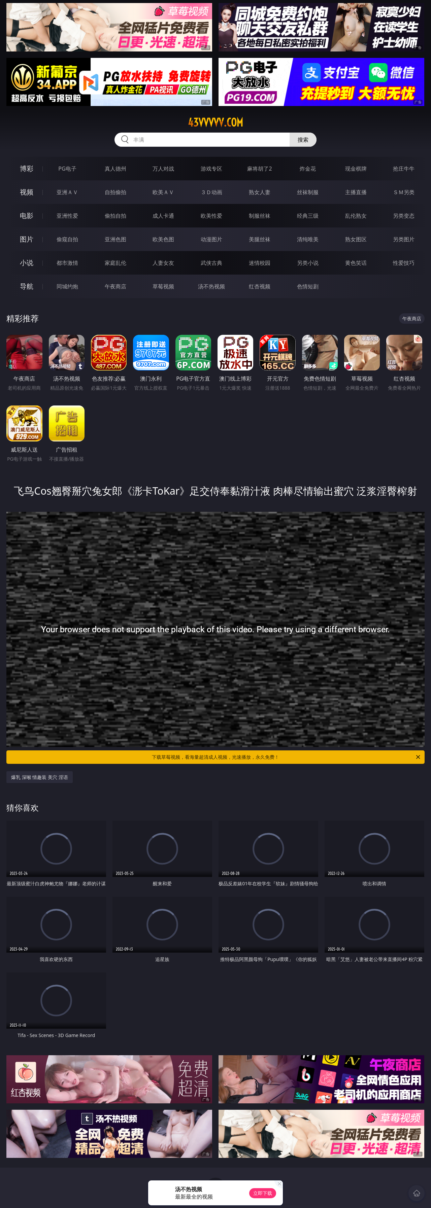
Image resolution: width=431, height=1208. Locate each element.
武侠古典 (211, 263)
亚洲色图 (115, 239)
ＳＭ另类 (404, 192)
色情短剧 (308, 286)
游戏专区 (211, 168)
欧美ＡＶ (163, 192)
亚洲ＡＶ (67, 192)
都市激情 (67, 263)
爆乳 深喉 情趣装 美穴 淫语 (39, 777)
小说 (26, 262)
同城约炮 (67, 286)
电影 (26, 215)
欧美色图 (163, 239)
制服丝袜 (259, 215)
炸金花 (308, 168)
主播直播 (356, 192)
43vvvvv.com (215, 122)
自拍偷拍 (115, 192)
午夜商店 (115, 286)
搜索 (303, 139)
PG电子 (67, 168)
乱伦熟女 (356, 215)
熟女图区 (356, 239)
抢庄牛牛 (404, 168)
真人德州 (115, 168)
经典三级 (308, 215)
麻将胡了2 (259, 168)
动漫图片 (211, 239)
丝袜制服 (308, 192)
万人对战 (163, 168)
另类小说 (308, 263)
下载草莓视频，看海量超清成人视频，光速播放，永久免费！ (286, 757)
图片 (26, 239)
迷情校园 (259, 263)
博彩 (26, 168)
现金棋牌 (356, 168)
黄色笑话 (356, 263)
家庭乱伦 (115, 263)
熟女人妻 (259, 192)
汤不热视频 (211, 286)
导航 (26, 286)
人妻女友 (163, 263)
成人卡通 (163, 215)
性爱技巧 (404, 263)
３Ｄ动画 (211, 192)
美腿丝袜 (259, 239)
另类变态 (404, 215)
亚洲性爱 (67, 215)
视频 (26, 192)
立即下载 (262, 1193)
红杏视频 (259, 286)
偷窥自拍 (67, 239)
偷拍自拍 (115, 215)
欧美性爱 (211, 215)
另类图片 (404, 239)
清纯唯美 (308, 239)
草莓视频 (163, 286)
